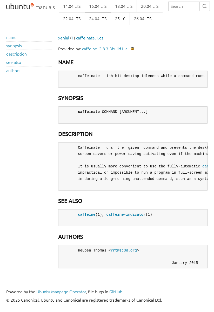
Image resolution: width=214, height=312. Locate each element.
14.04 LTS (72, 6)
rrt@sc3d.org (124, 250)
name (11, 37)
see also (13, 62)
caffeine (86, 214)
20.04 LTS (149, 6)
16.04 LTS (97, 6)
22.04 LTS (72, 18)
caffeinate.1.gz (89, 38)
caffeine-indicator (125, 214)
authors (13, 70)
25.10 (120, 18)
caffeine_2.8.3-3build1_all (106, 48)
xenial (63, 38)
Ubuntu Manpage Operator (61, 291)
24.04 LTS (97, 18)
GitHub (115, 291)
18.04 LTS (123, 6)
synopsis (14, 45)
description (16, 54)
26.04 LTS (142, 18)
